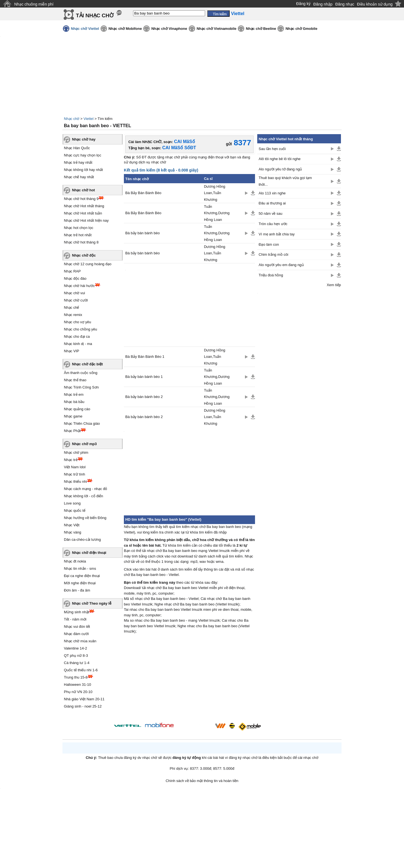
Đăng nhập (323, 4)
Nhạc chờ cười (76, 300)
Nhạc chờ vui (74, 293)
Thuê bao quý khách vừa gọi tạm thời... (285, 181)
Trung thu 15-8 (76, 677)
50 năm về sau (270, 213)
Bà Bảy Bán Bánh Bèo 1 (144, 356)
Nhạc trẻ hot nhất (78, 235)
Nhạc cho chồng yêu (80, 329)
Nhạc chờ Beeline (261, 28)
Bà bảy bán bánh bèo (142, 233)
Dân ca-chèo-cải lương (82, 539)
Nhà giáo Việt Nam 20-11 (84, 699)
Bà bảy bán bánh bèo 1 (144, 377)
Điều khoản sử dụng (375, 4)
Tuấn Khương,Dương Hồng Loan (217, 213)
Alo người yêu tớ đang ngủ (280, 169)
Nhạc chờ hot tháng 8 (81, 242)
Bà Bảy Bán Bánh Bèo (143, 193)
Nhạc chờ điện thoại (89, 553)
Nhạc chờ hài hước (79, 286)
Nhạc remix (73, 315)
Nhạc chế (71, 307)
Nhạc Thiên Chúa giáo (82, 423)
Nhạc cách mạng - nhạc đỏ (85, 489)
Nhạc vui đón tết (77, 626)
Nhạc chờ (71, 119)
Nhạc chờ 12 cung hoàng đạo (87, 264)
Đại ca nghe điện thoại (82, 576)
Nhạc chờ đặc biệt (87, 364)
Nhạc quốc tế (74, 510)
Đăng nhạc (344, 4)
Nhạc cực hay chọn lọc (82, 155)
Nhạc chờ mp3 (84, 444)
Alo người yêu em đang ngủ (281, 265)
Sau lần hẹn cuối (272, 149)
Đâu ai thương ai (272, 203)
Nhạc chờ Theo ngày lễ (91, 603)
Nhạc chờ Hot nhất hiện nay (86, 220)
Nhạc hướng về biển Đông (85, 518)
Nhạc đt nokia (75, 561)
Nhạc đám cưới (76, 634)
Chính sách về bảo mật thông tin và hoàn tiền (202, 781)
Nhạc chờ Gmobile (301, 28)
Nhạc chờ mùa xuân (80, 641)
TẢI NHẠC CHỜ (95, 15)
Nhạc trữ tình (74, 474)
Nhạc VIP (71, 351)
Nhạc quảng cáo (77, 409)
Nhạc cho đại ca (77, 336)
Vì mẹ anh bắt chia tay (277, 234)
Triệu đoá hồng (271, 275)
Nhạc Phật (72, 431)
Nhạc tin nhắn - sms (80, 568)
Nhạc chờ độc (84, 255)
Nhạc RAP (72, 271)
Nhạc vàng (72, 532)
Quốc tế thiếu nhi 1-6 (81, 670)
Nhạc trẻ (71, 460)
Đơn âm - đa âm (77, 590)
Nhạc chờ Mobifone (125, 28)
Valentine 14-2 (75, 648)
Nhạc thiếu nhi (75, 481)
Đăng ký (303, 3)
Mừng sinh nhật (76, 612)
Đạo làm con (269, 244)
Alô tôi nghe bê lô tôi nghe (279, 159)
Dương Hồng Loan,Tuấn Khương (214, 193)
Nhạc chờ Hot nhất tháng (84, 206)
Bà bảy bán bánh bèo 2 (144, 397)
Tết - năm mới (75, 619)
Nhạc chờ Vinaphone (169, 28)
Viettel (88, 119)
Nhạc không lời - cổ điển (83, 496)
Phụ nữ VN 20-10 (78, 692)
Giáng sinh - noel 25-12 (83, 706)
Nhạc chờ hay (83, 139)
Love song (72, 503)
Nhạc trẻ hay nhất (78, 162)
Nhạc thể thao (75, 380)
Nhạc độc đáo (75, 278)
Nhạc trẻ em (73, 394)
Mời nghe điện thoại (80, 583)
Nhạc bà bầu (74, 402)
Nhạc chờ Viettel (85, 28)
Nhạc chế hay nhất (79, 177)
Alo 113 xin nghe (272, 193)
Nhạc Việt (72, 525)
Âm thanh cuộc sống (80, 373)
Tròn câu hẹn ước (273, 224)
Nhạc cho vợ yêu (77, 322)
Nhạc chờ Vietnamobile (217, 28)
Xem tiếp (334, 285)
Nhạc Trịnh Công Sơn (81, 387)
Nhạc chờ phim (76, 452)
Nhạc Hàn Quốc (77, 148)
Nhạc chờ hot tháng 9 (81, 199)
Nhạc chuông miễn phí (34, 4)
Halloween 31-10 (77, 684)
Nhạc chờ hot (83, 190)
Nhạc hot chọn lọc (78, 228)
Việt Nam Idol (75, 467)
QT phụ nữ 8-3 (76, 655)
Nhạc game (73, 416)
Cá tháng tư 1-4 (76, 663)
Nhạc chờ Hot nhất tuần (83, 213)
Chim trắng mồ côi (273, 254)
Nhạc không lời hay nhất (83, 170)
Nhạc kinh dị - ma (78, 344)
